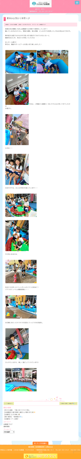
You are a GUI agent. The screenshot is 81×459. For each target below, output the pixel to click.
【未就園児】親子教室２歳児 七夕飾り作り (19, 412)
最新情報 (6, 426)
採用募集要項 (39, 447)
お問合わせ (49, 447)
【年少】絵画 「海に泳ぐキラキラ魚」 (17, 410)
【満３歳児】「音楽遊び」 (13, 417)
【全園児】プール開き (11, 419)
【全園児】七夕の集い (12, 414)
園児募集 (31, 447)
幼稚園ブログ (42, 24)
